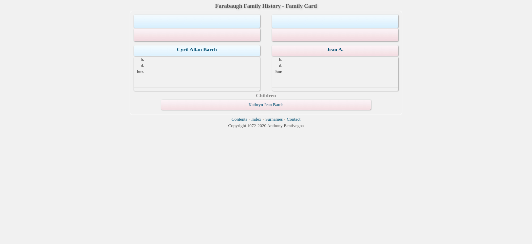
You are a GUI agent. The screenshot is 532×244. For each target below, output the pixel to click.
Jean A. (335, 49)
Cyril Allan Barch (197, 49)
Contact (293, 119)
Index (256, 119)
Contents (239, 119)
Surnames (274, 119)
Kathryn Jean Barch (265, 104)
